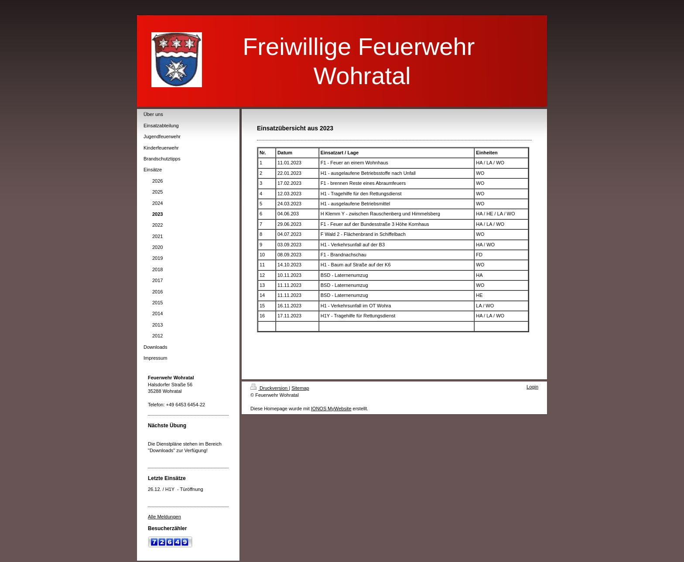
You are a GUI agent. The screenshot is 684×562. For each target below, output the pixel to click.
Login (532, 386)
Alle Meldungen (164, 516)
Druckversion (269, 388)
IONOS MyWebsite (331, 408)
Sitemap (300, 388)
